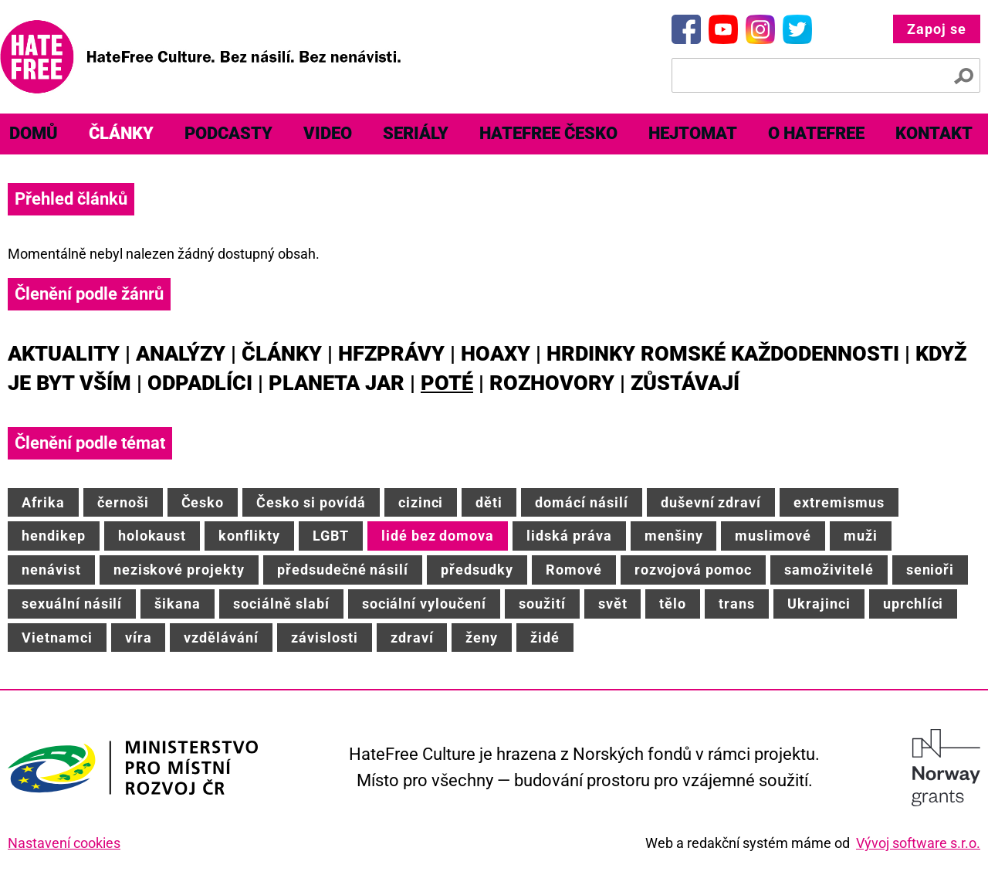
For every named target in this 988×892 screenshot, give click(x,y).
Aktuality (64, 353)
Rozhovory (551, 383)
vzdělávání (221, 637)
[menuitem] (121, 134)
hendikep (54, 535)
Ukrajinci (819, 603)
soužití (542, 603)
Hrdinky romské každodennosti (722, 353)
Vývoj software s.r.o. (918, 843)
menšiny (674, 535)
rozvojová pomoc (693, 569)
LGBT (331, 535)
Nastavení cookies (64, 843)
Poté (447, 383)
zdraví (412, 637)
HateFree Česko (548, 133)
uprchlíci (913, 603)
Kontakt (934, 133)
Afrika (43, 502)
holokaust (152, 535)
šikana (177, 603)
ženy (481, 637)
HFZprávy (391, 353)
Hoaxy (495, 353)
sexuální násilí (72, 603)
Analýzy (180, 353)
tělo (672, 603)
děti (488, 502)
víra (138, 637)
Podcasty (228, 133)
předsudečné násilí (342, 569)
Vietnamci (57, 637)
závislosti (324, 637)
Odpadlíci (199, 383)
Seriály (415, 133)
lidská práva (569, 535)
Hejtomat (692, 133)
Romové (574, 569)
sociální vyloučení (424, 603)
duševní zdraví (711, 502)
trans (737, 603)
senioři (930, 569)
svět (613, 603)
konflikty (249, 535)
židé (545, 637)
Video (327, 133)
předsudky (477, 569)
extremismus (839, 502)
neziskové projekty (179, 569)
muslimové (773, 535)
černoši (123, 502)
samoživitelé (829, 569)
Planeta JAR (336, 383)
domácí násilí (581, 502)
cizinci (421, 502)
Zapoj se (936, 29)
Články (121, 133)
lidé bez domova (437, 535)
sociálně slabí (281, 603)
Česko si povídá (310, 502)
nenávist (51, 569)
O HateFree (816, 133)
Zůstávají (685, 383)
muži (861, 535)
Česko (203, 502)
